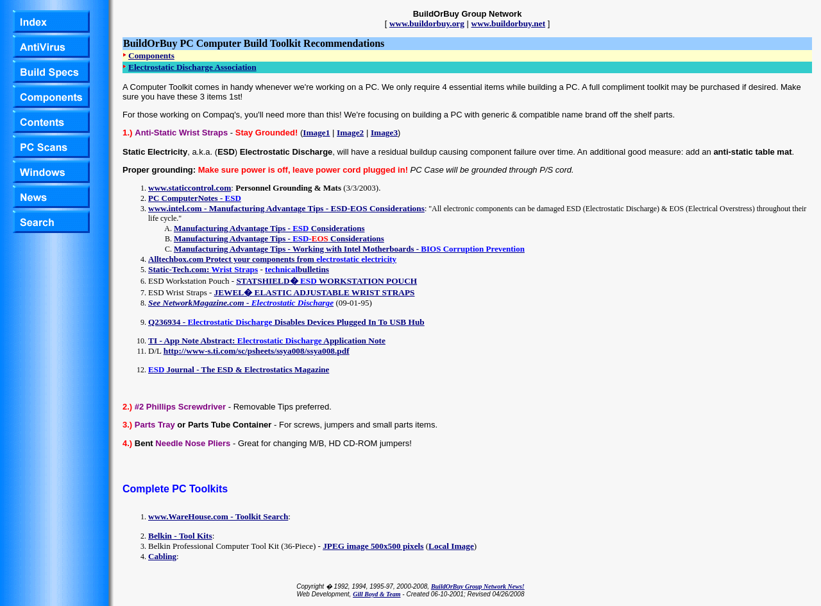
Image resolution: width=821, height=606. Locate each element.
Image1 (316, 132)
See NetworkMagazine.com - (241, 302)
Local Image (451, 546)
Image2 (350, 132)
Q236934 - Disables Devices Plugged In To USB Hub (286, 322)
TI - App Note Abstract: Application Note (266, 340)
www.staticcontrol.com (189, 188)
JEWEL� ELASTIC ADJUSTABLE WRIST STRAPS (314, 292)
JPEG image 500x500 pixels (373, 546)
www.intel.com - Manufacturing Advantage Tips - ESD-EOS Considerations (286, 208)
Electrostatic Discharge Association (192, 67)
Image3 (384, 132)
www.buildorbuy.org (426, 23)
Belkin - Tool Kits (180, 536)
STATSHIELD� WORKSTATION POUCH (326, 281)
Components (151, 55)
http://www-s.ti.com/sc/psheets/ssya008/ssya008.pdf (257, 351)
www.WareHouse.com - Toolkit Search (218, 516)
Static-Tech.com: (203, 269)
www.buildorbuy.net (508, 23)
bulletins (297, 269)
